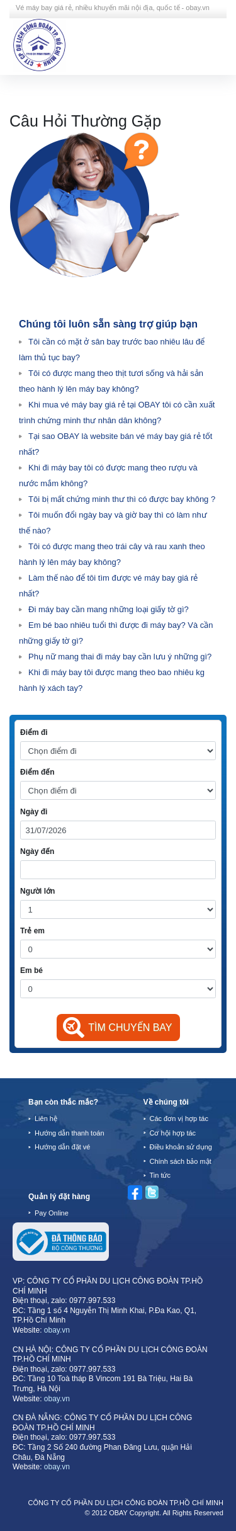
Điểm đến (37, 772)
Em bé (31, 970)
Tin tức (160, 1175)
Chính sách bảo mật (180, 1161)
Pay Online (52, 1213)
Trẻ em (32, 930)
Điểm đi (34, 732)
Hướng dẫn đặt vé (62, 1147)
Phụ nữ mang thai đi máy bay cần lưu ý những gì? (119, 656)
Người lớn (37, 891)
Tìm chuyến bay (130, 1027)
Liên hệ (46, 1118)
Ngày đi (33, 811)
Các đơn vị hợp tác (179, 1118)
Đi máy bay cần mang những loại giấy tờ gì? (108, 609)
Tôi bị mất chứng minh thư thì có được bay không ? (121, 499)
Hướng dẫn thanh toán (69, 1133)
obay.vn (57, 1330)
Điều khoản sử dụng (181, 1147)
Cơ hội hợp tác (173, 1133)
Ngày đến (37, 851)
